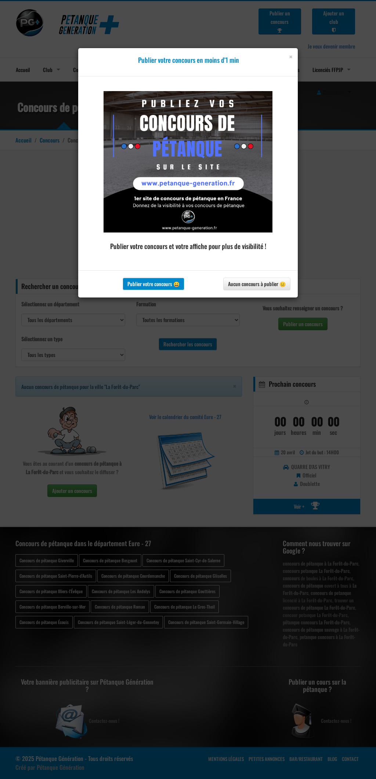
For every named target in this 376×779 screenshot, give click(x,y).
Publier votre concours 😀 (153, 284)
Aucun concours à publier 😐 (257, 284)
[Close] (290, 57)
